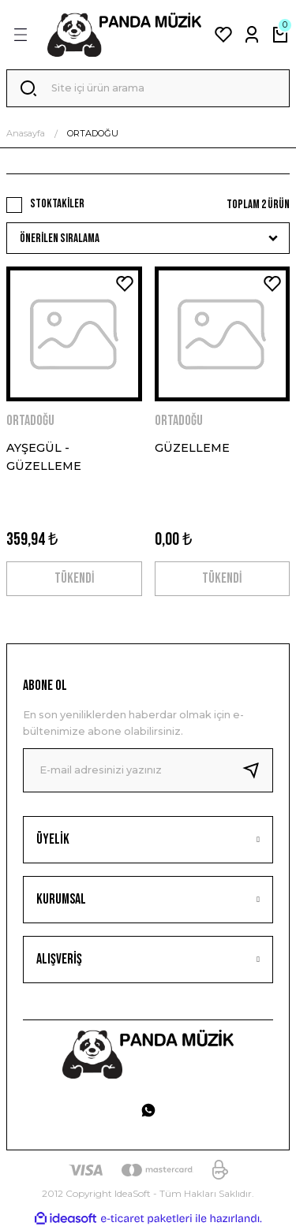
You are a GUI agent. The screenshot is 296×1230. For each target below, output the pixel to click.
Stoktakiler (57, 203)
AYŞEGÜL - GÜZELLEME (43, 456)
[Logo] (124, 35)
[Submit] (257, 770)
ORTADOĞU (92, 133)
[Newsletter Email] (148, 770)
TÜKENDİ (74, 578)
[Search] (148, 88)
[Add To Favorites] (124, 283)
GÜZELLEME (192, 448)
